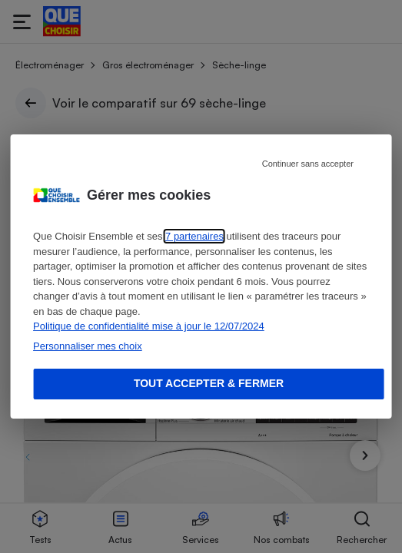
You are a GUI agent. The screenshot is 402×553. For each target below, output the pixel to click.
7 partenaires (194, 236)
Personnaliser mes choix (87, 346)
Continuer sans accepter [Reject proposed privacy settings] (308, 163)
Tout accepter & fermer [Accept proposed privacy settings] (209, 383)
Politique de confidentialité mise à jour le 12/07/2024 (148, 326)
